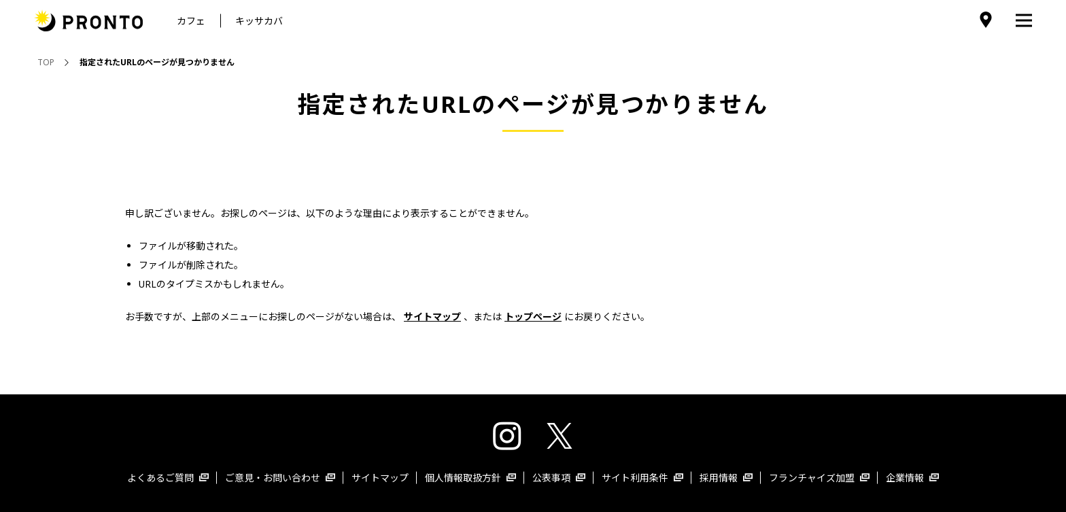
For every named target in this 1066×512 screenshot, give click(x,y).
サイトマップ (380, 477)
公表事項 (558, 477)
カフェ (191, 20)
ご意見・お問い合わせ (280, 477)
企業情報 (912, 477)
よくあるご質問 (168, 477)
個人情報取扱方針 (470, 477)
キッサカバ (259, 20)
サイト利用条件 (642, 477)
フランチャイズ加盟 (819, 477)
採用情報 (726, 477)
